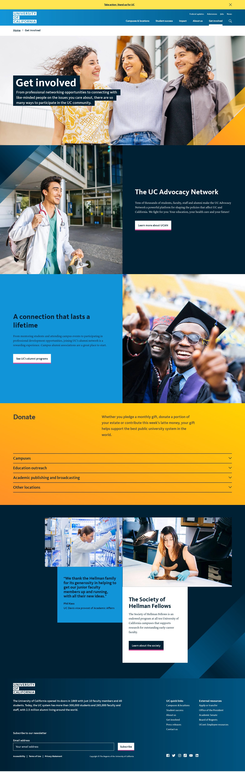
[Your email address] (63, 756)
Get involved (215, 20)
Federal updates (197, 14)
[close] (230, 4)
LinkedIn (196, 764)
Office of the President (211, 719)
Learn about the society (146, 655)
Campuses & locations (137, 20)
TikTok (185, 764)
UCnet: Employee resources (213, 733)
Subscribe (126, 756)
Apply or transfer (208, 714)
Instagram (179, 764)
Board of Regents (208, 729)
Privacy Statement (53, 765)
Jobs (222, 14)
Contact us (172, 738)
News (229, 14)
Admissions (212, 14)
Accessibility (19, 765)
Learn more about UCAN (153, 225)
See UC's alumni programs (32, 358)
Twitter (173, 764)
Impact (183, 20)
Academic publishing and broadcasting (46, 477)
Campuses (22, 458)
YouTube (191, 764)
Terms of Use (35, 765)
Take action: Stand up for (119, 4)
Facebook (167, 764)
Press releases (173, 733)
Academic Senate (208, 724)
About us (198, 20)
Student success (164, 20)
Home (16, 30)
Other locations (26, 487)
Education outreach (30, 468)
